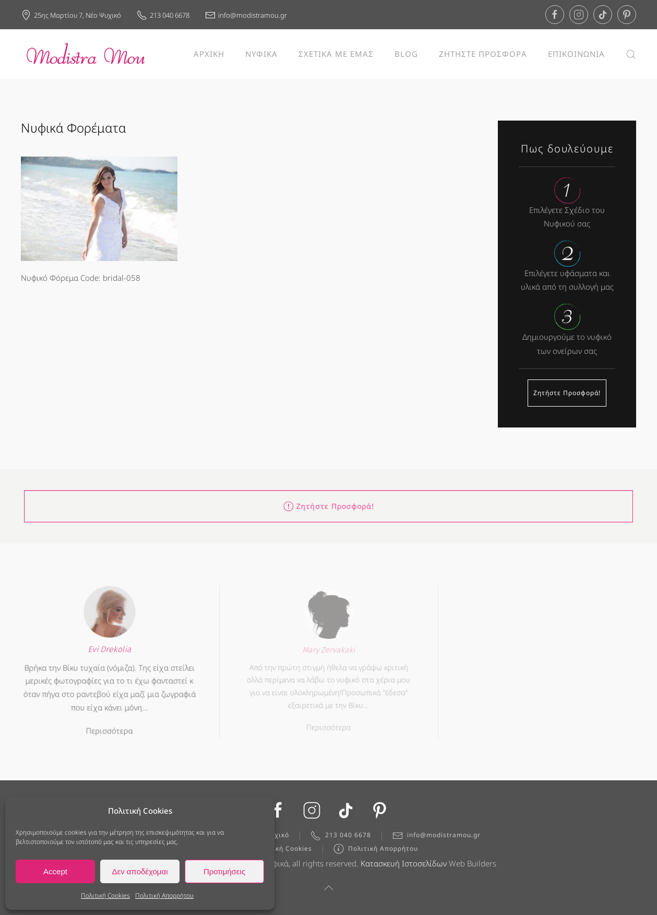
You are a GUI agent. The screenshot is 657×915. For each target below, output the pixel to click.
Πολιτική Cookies (105, 895)
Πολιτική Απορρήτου (164, 895)
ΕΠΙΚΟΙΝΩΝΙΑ (576, 54)
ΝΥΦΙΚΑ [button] (261, 54)
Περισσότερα (110, 726)
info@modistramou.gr (246, 15)
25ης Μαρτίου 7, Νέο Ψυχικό (71, 15)
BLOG (406, 54)
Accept (55, 871)
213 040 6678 (163, 15)
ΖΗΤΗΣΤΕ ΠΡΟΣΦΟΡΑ (483, 54)
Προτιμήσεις (224, 871)
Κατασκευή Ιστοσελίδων (404, 865)
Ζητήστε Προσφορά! (567, 392)
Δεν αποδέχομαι (140, 871)
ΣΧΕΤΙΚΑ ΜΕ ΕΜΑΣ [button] (336, 54)
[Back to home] (86, 54)
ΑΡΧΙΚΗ (209, 54)
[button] (631, 54)
